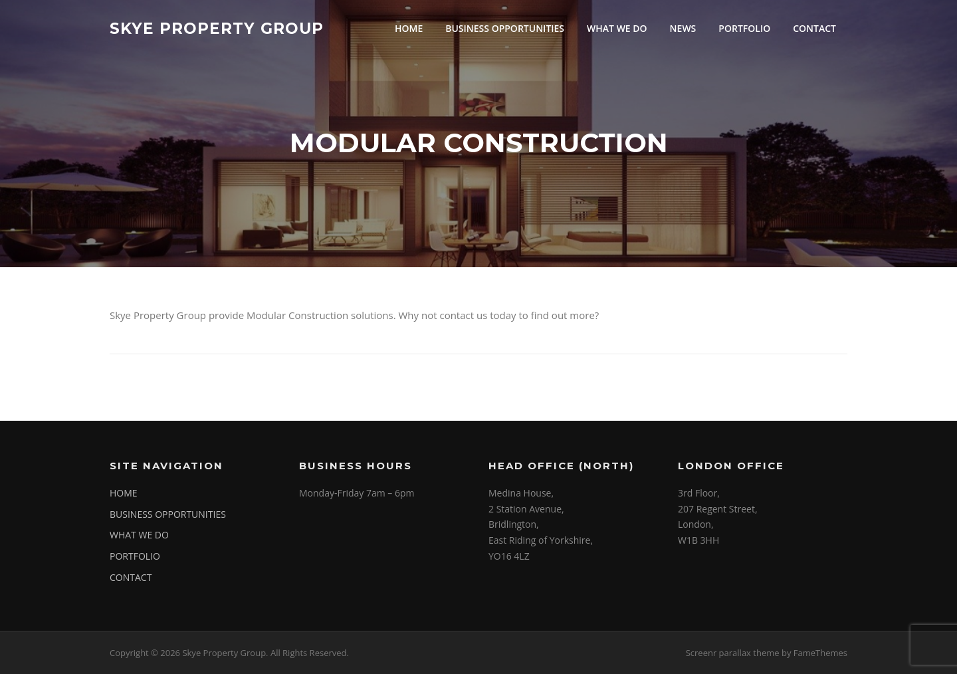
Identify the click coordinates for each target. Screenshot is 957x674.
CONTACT (814, 28)
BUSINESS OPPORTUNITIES (504, 28)
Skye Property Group (217, 28)
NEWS (683, 28)
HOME (409, 28)
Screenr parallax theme (733, 653)
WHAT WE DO (617, 28)
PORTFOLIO (744, 28)
